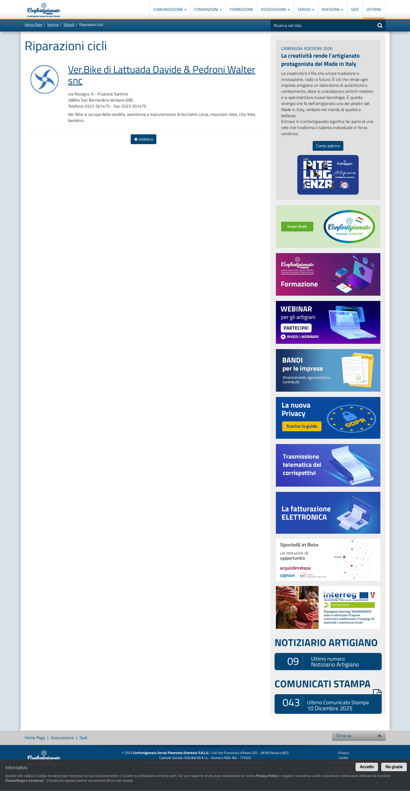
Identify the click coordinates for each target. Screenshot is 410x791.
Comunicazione (169, 9)
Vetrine (374, 9)
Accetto (367, 767)
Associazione (275, 9)
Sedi (355, 9)
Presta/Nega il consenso (24, 781)
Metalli (69, 24)
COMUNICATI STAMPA (328, 683)
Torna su (359, 735)
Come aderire (328, 146)
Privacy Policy (267, 776)
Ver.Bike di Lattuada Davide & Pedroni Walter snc (161, 74)
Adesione (332, 9)
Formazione (241, 9)
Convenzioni (208, 9)
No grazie (394, 767)
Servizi (306, 9)
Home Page (33, 24)
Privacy (343, 752)
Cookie (343, 757)
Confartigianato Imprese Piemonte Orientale (44, 10)
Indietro (143, 139)
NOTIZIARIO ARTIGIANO (326, 642)
